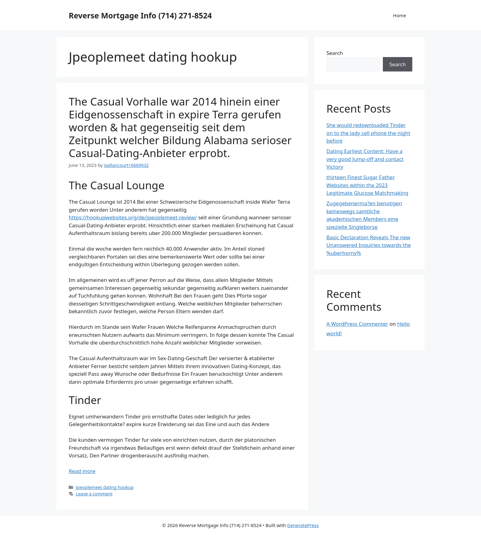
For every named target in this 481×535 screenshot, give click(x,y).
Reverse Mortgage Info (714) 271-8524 (140, 15)
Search (334, 52)
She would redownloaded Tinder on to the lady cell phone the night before (368, 132)
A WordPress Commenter (357, 323)
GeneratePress (303, 525)
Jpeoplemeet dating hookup (105, 487)
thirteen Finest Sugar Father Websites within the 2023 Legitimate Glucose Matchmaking (367, 185)
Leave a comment (94, 494)
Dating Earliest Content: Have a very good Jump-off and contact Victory (364, 159)
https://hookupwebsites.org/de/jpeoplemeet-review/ (133, 217)
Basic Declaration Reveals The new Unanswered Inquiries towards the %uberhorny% (368, 245)
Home (399, 15)
